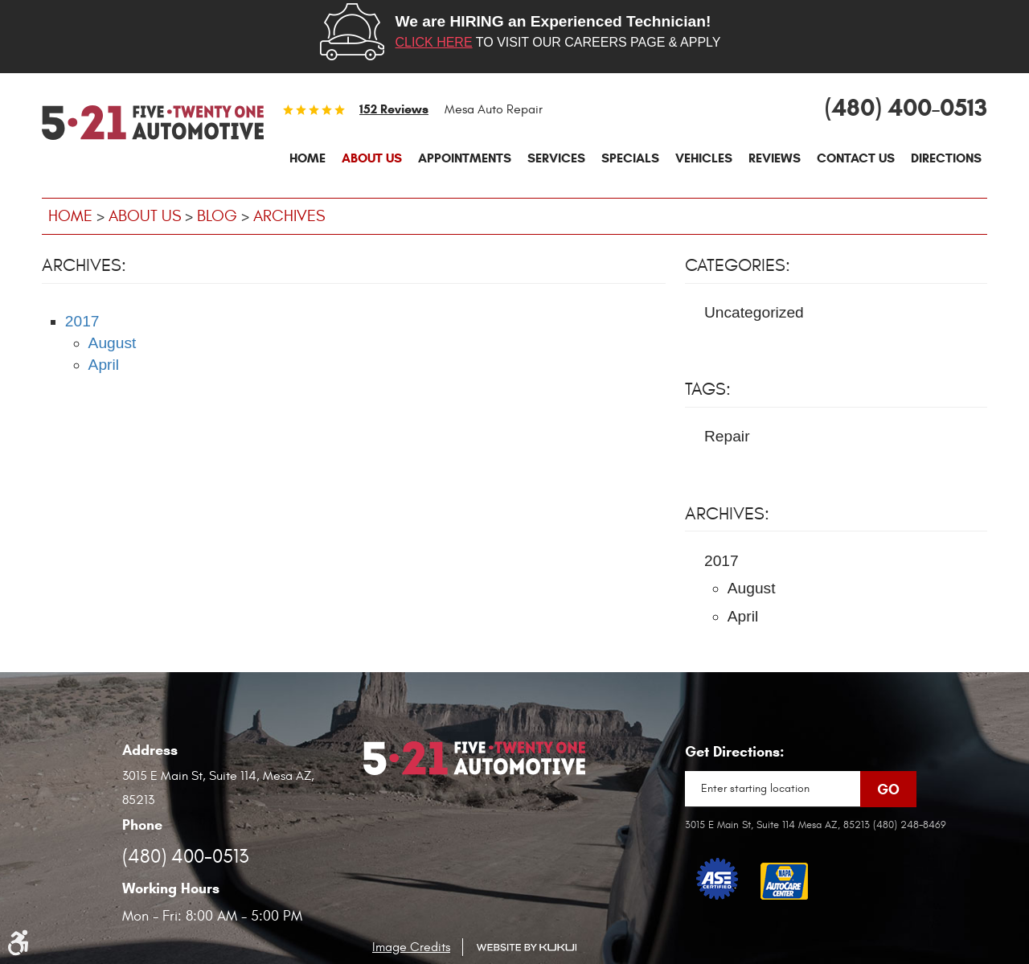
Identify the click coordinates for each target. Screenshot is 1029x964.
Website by (525, 947)
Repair (727, 436)
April (103, 364)
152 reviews (393, 109)
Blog (217, 216)
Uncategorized (754, 312)
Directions (946, 158)
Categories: (737, 265)
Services (556, 158)
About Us (372, 158)
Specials (630, 158)
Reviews (774, 158)
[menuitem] (307, 158)
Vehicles (703, 158)
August (112, 342)
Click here (434, 42)
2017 (82, 321)
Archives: (727, 513)
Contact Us (856, 158)
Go (888, 789)
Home (307, 158)
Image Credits (411, 947)
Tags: (708, 389)
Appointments (464, 158)
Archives (289, 216)
